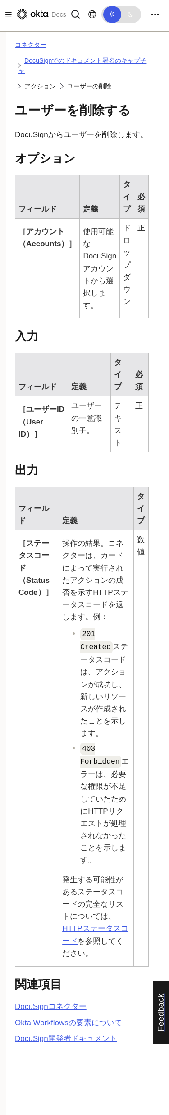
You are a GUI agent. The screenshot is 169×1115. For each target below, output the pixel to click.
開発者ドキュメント (66, 1038)
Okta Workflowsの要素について (68, 1022)
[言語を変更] (92, 14)
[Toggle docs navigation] (7, 14)
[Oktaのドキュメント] (41, 14)
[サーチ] (76, 13)
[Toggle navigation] (155, 14)
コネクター (30, 44)
